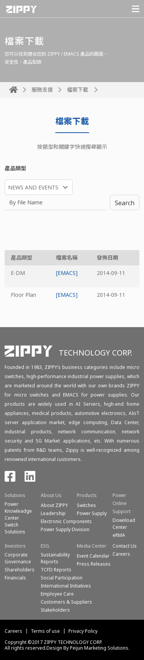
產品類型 (15, 168)
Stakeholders (55, 610)
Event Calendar (93, 556)
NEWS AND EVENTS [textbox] (33, 187)
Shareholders (20, 569)
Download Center (124, 523)
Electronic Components (66, 521)
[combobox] (39, 187)
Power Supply (92, 513)
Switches (86, 505)
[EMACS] (67, 273)
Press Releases (94, 564)
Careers (13, 631)
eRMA (119, 535)
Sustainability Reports (55, 558)
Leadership (53, 513)
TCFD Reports (56, 569)
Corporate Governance (18, 558)
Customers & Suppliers (66, 602)
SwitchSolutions (15, 528)
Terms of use (45, 631)
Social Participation (62, 577)
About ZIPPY (54, 505)
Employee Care (57, 594)
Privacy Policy (83, 631)
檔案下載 (77, 89)
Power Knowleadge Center (18, 511)
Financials (15, 577)
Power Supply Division (65, 529)
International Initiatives (66, 586)
